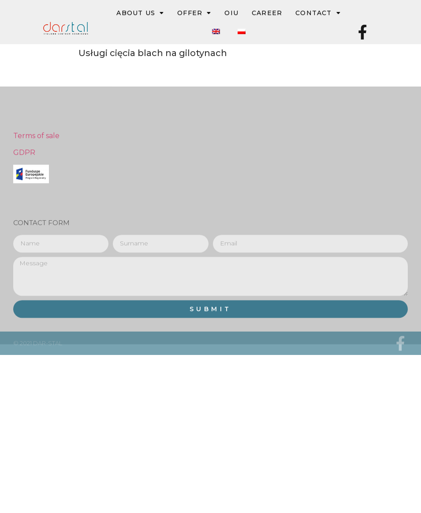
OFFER (194, 13)
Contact (318, 13)
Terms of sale (36, 170)
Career (267, 13)
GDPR (24, 188)
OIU (231, 13)
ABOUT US (140, 13)
